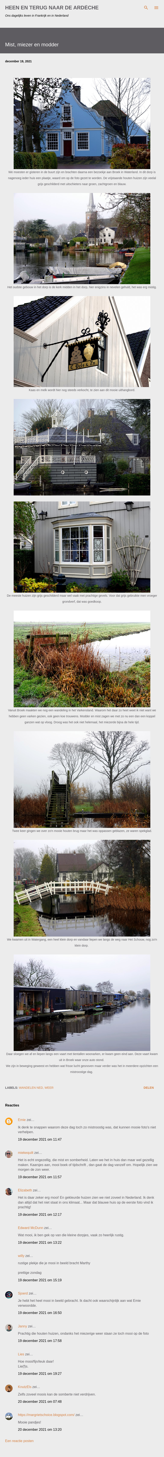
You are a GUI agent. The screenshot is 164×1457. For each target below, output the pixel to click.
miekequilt (25, 1152)
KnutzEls (24, 1387)
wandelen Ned (31, 1087)
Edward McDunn (30, 1228)
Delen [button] (149, 1087)
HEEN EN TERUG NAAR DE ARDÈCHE (52, 7)
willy (21, 1256)
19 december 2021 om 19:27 (40, 1373)
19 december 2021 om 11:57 (40, 1177)
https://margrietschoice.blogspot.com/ (46, 1415)
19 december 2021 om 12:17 (40, 1214)
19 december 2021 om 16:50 (40, 1313)
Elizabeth (25, 1190)
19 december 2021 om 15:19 (40, 1280)
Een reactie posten (19, 1441)
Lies (21, 1354)
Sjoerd (23, 1293)
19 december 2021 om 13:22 (40, 1242)
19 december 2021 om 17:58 (40, 1341)
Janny (22, 1326)
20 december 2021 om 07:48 (40, 1401)
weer (49, 1087)
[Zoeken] (146, 7)
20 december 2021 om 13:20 (40, 1429)
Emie (22, 1120)
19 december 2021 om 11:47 (40, 1139)
